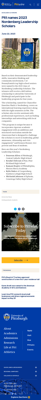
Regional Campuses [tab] (11, 371)
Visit (29, 335)
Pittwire (30, 345)
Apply (29, 331)
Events (30, 350)
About (7, 328)
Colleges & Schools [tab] (11, 375)
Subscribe (18, 260)
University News (7, 197)
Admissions (11, 338)
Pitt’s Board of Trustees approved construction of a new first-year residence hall (20, 278)
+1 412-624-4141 (10, 390)
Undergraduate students (9, 200)
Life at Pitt (10, 347)
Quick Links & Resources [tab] (13, 367)
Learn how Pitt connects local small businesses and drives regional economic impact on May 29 (18, 296)
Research (9, 342)
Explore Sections (19, 397)
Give (29, 340)
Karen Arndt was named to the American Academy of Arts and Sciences (18, 287)
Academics (10, 333)
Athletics (9, 352)
